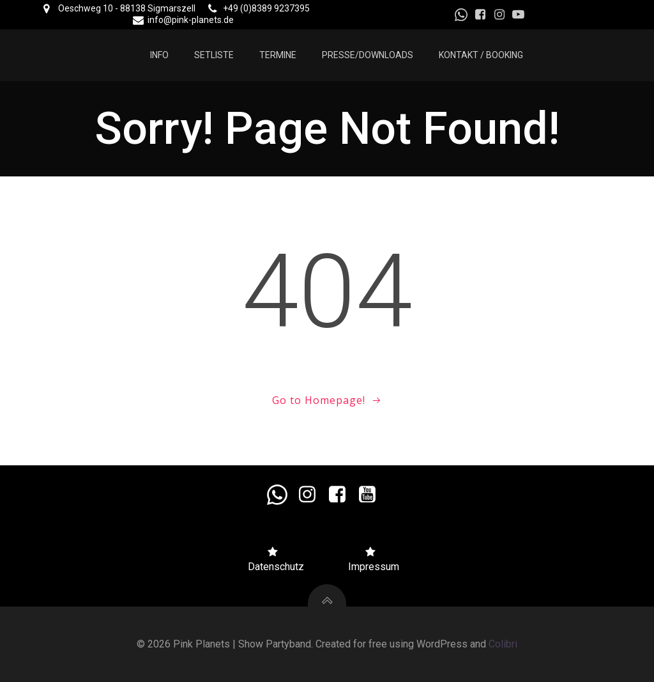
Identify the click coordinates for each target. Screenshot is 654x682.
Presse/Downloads (367, 55)
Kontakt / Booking (481, 55)
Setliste (214, 55)
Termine (277, 55)
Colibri (503, 644)
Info (159, 55)
